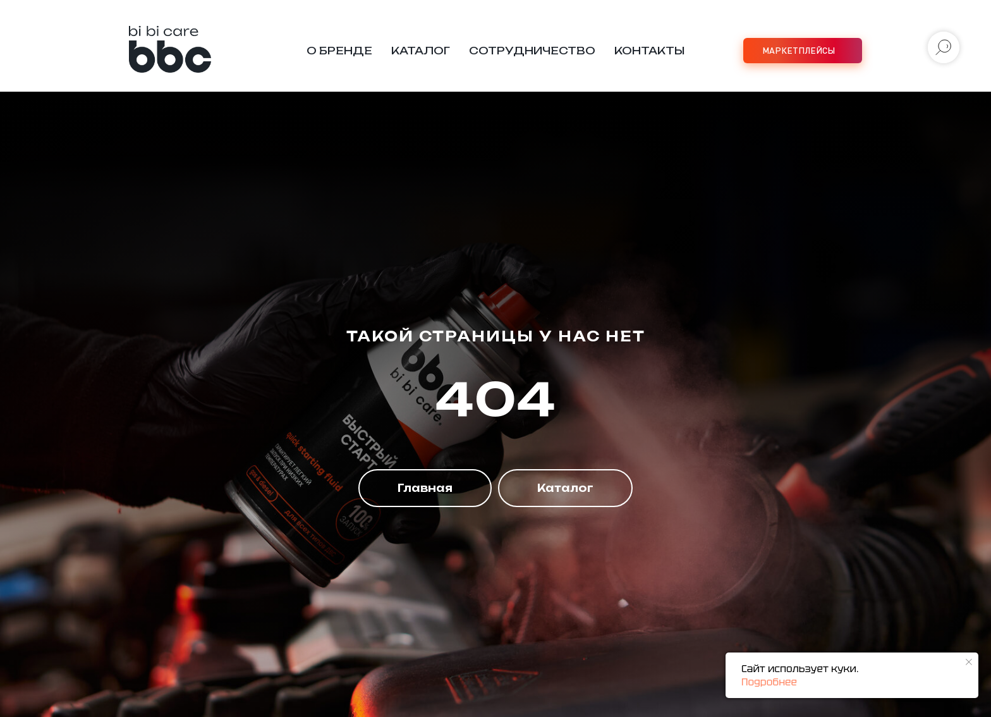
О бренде (339, 50)
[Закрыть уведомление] (969, 662)
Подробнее (769, 682)
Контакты (649, 50)
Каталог (420, 50)
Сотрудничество (532, 50)
